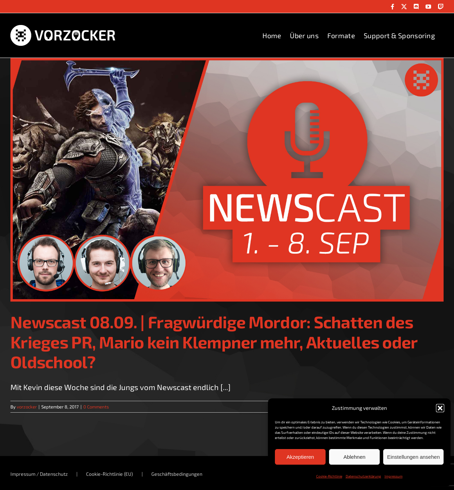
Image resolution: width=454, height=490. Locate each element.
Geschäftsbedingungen (176, 474)
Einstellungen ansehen (413, 457)
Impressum (394, 476)
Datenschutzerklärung (363, 476)
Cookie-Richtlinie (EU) (109, 474)
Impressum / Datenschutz (39, 474)
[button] (440, 408)
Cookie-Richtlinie (329, 476)
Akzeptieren (300, 457)
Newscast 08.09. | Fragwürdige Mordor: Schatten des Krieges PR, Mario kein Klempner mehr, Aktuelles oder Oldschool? (214, 342)
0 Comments (96, 406)
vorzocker (27, 406)
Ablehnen (354, 457)
